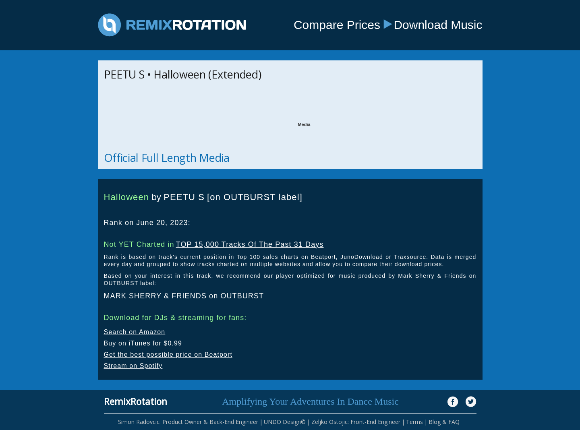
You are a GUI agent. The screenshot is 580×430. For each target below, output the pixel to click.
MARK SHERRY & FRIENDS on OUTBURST (184, 296)
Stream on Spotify (133, 365)
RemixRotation (135, 401)
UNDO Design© (285, 422)
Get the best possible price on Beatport (168, 354)
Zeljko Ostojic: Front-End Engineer (355, 422)
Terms (414, 422)
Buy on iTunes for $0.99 (143, 343)
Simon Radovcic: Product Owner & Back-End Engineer (188, 422)
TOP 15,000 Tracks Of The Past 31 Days (250, 244)
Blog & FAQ (444, 422)
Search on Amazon (135, 332)
